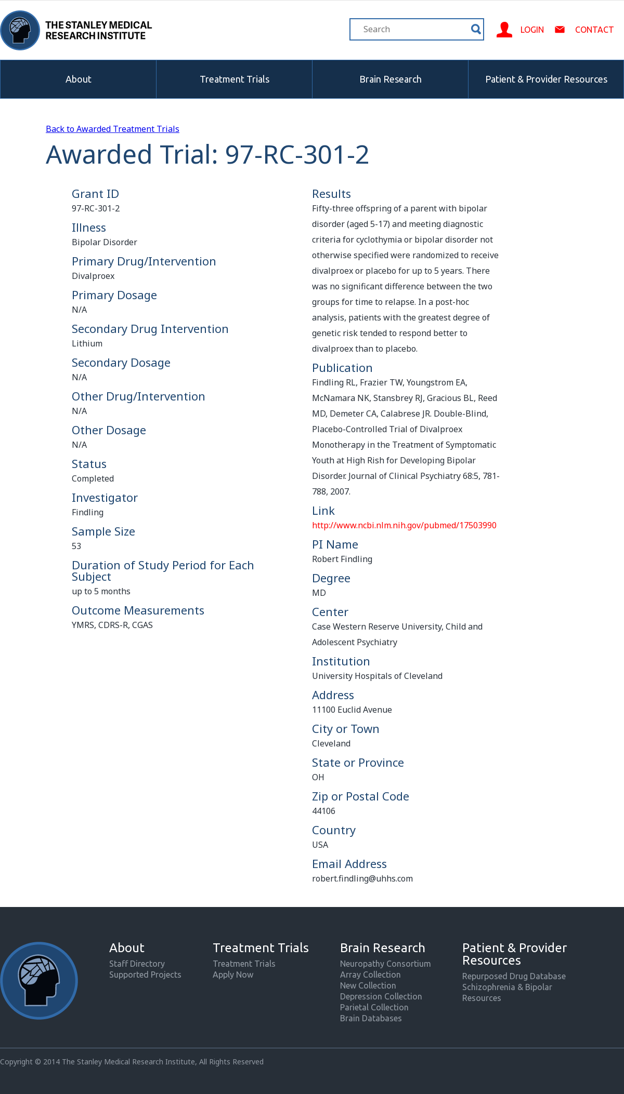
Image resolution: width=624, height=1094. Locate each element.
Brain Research (390, 79)
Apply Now (233, 974)
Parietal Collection (374, 1007)
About (79, 79)
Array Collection (370, 974)
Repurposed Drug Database (514, 976)
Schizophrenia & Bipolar (507, 987)
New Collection (368, 985)
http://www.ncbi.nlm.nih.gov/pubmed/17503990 (404, 525)
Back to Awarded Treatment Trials (112, 129)
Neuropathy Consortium (385, 963)
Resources (481, 998)
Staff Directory (137, 963)
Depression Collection (381, 996)
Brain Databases (371, 1018)
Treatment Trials (234, 79)
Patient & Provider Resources (546, 79)
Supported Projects (145, 974)
